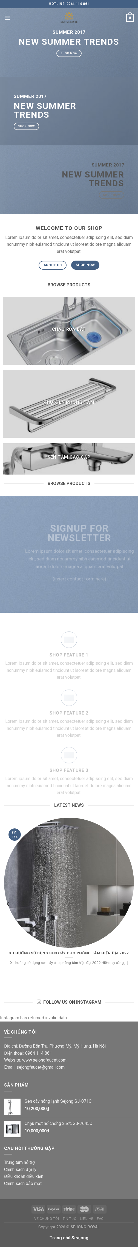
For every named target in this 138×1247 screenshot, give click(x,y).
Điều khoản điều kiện (23, 1176)
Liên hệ (86, 1219)
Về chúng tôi (46, 1219)
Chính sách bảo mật (23, 1183)
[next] (130, 904)
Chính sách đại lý (20, 1169)
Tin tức (69, 1219)
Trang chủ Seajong (69, 1237)
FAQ (100, 1219)
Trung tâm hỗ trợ (19, 1162)
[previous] (8, 904)
